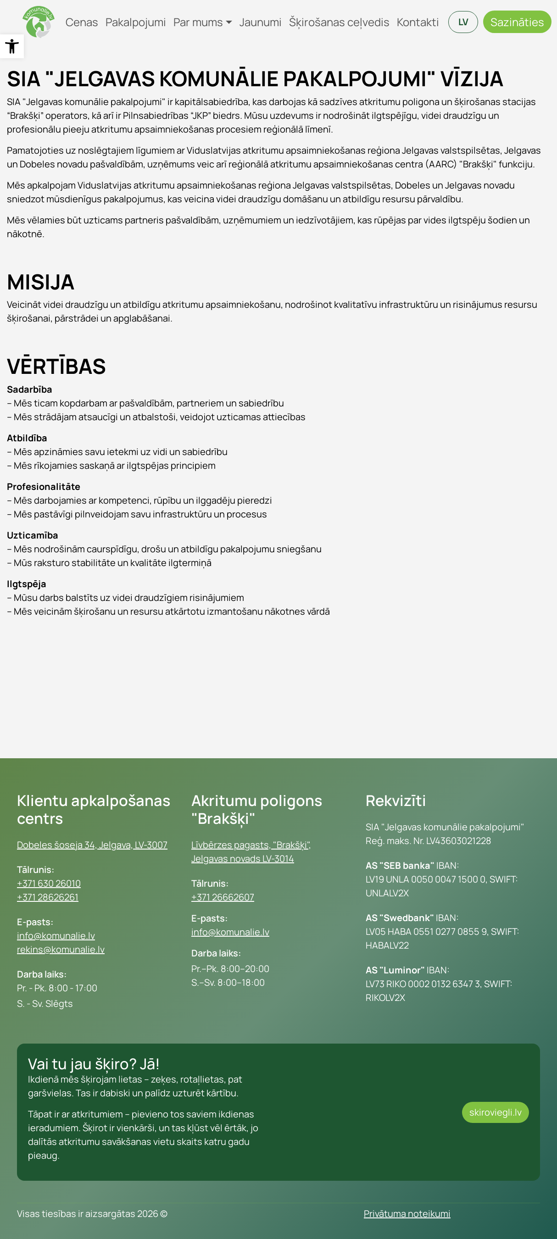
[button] (12, 46)
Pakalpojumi (136, 21)
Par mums (198, 21)
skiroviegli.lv (495, 1112)
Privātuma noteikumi (407, 1213)
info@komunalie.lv (56, 935)
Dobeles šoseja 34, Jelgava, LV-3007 (92, 845)
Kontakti (418, 21)
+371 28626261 (47, 897)
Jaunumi (261, 21)
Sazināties (517, 21)
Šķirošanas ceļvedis (339, 21)
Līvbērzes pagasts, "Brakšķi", (251, 845)
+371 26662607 (222, 897)
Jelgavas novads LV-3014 (242, 858)
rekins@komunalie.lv (61, 949)
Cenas (82, 21)
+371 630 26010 (49, 883)
